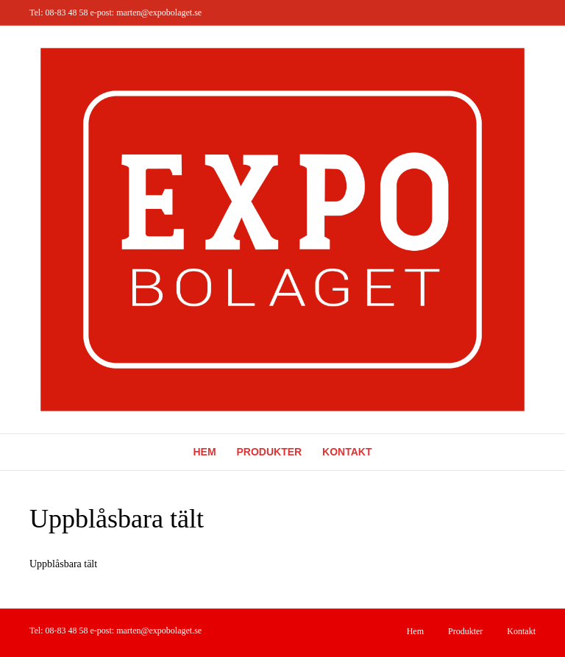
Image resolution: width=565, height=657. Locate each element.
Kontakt (347, 452)
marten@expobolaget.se (159, 12)
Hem (204, 452)
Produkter (269, 452)
